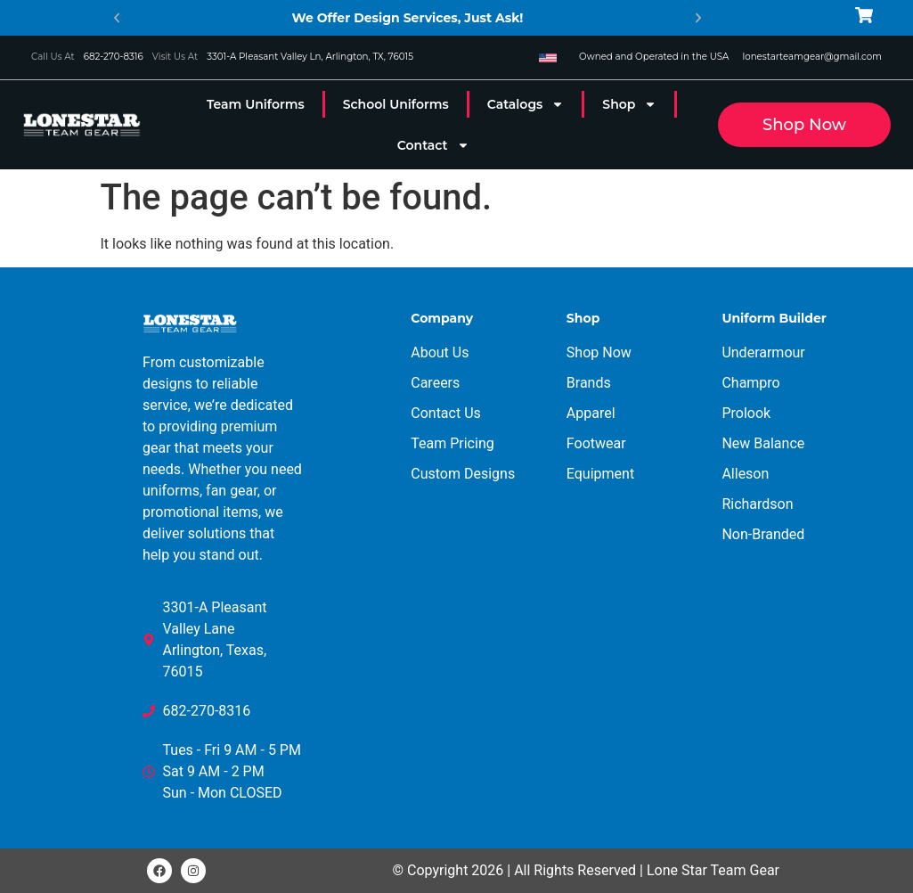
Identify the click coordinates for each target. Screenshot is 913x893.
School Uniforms (396, 104)
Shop (629, 104)
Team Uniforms (256, 104)
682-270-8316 (113, 56)
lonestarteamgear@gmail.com (812, 56)
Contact (433, 145)
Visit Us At (175, 56)
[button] (116, 18)
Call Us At (53, 56)
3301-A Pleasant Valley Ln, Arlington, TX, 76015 (310, 56)
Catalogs (526, 104)
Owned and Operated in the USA (654, 56)
